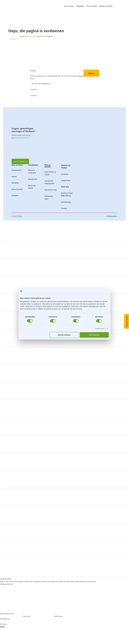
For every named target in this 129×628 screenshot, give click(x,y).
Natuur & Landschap (32, 171)
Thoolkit (64, 208)
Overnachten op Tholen (50, 173)
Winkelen (15, 195)
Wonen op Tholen (31, 186)
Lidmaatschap (66, 202)
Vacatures (64, 174)
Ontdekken (80, 6)
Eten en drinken (17, 189)
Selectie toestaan (64, 335)
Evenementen (17, 170)
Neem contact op (20, 161)
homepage (32, 36)
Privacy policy (112, 216)
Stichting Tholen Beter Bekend (67, 194)
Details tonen (100, 328)
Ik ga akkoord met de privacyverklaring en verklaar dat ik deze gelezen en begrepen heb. (61, 92)
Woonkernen (32, 179)
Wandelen (15, 183)
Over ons (65, 187)
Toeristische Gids (51, 190)
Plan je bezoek (92, 6)
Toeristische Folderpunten (49, 182)
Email (32, 79)
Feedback (6, 584)
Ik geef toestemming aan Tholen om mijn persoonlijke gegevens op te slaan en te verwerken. (62, 98)
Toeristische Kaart (49, 197)
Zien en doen (69, 6)
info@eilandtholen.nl (21, 138)
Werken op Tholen (105, 6)
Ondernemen (66, 180)
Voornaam (27, 616)
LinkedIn (33, 71)
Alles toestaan (94, 335)
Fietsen (14, 176)
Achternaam (58, 616)
